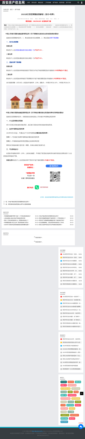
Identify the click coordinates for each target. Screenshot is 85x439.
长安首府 (63, 402)
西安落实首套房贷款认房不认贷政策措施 (19, 204)
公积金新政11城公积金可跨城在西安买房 (14, 218)
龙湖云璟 (72, 408)
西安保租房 (64, 421)
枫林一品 (63, 395)
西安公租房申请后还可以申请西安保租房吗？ (50, 224)
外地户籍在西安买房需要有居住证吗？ (18, 201)
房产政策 (55, 2)
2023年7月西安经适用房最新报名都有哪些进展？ (16, 224)
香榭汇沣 (63, 385)
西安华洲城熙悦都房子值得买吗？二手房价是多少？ (52, 218)
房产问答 (68, 2)
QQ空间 (60, 197)
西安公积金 (64, 418)
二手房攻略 (48, 2)
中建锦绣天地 (65, 415)
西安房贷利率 (76, 398)
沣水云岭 (63, 392)
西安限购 (77, 402)
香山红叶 (72, 418)
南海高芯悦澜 (72, 385)
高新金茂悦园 (76, 388)
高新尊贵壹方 (74, 415)
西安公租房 (64, 408)
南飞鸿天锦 (70, 405)
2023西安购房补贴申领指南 (70, 365)
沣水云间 (70, 402)
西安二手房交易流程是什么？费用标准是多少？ (16, 220)
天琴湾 (63, 405)
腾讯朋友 (64, 197)
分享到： (42, 197)
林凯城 (76, 392)
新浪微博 (50, 197)
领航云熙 (77, 382)
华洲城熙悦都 (72, 395)
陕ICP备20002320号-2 (43, 435)
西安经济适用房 (65, 398)
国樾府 (70, 392)
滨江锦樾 (70, 411)
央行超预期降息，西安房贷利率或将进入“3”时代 (51, 222)
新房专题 (61, 2)
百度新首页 (70, 197)
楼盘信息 (40, 2)
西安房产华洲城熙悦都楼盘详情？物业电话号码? (51, 220)
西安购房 (63, 382)
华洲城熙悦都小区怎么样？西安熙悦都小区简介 (16, 222)
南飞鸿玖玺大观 (65, 388)
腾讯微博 (55, 197)
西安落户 (77, 405)
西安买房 (70, 382)
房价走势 (34, 2)
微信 (46, 197)
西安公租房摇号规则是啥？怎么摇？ (73, 355)
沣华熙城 (63, 411)
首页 (28, 2)
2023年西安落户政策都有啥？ (71, 345)
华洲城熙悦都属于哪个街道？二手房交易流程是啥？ (17, 216)
